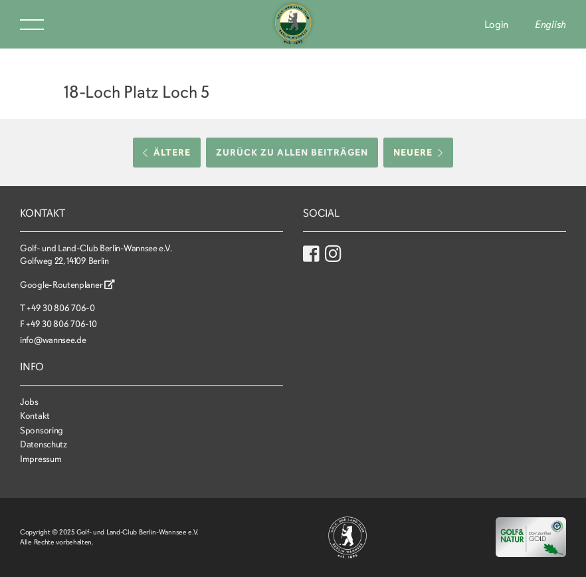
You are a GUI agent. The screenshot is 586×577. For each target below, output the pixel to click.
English (550, 24)
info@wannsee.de (53, 340)
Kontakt (35, 415)
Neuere (418, 152)
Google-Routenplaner (67, 284)
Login (496, 24)
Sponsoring (41, 430)
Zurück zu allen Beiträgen (292, 152)
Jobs (29, 401)
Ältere (167, 152)
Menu (32, 24)
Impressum (40, 459)
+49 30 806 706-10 (61, 324)
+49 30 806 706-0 (60, 308)
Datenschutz (43, 444)
